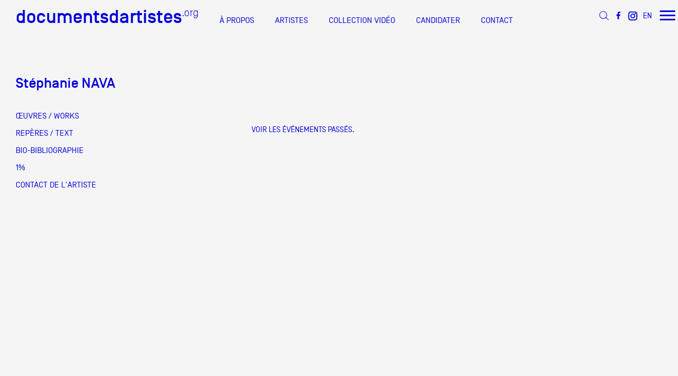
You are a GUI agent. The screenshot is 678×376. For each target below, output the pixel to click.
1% (20, 167)
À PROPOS (237, 20)
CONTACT (497, 20)
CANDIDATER (438, 20)
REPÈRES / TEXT (44, 133)
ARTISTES (291, 20)
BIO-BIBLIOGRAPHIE (50, 150)
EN (647, 15)
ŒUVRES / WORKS (47, 116)
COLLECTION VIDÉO (362, 20)
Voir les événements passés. (302, 129)
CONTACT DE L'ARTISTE (56, 185)
